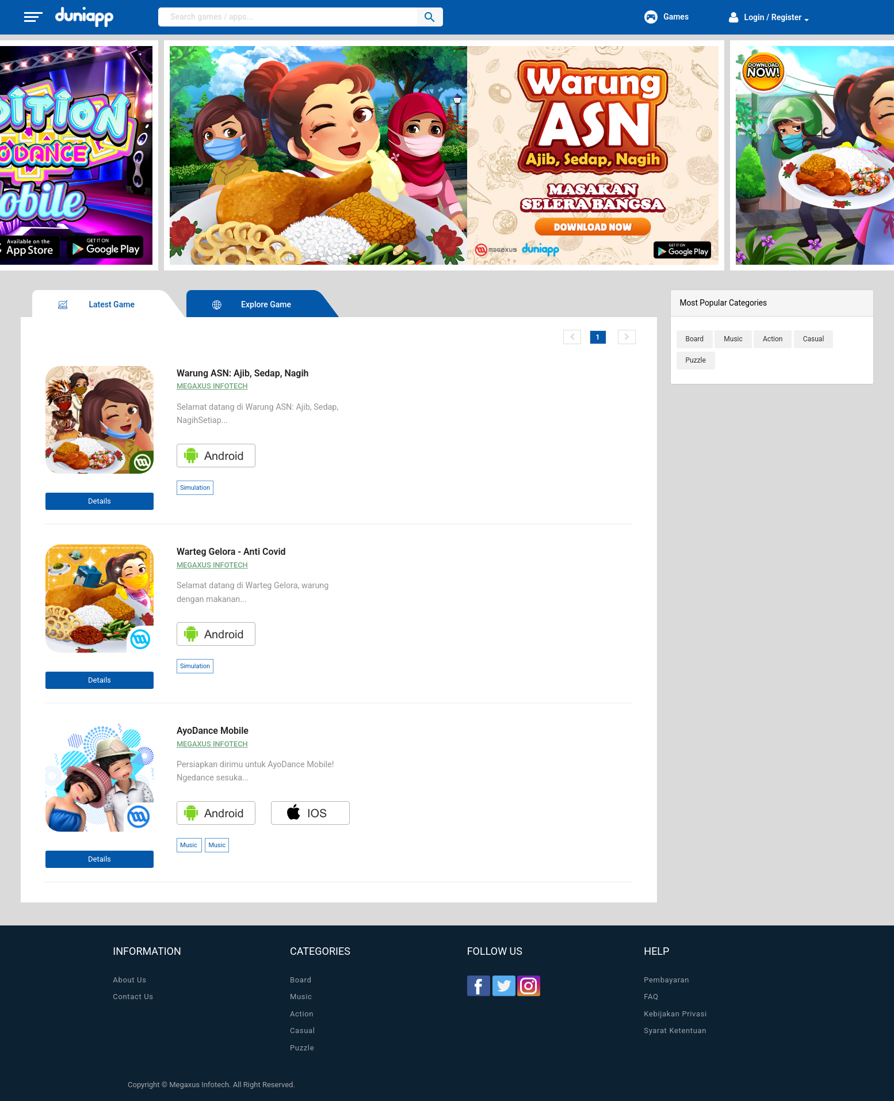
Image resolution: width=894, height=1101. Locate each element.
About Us (129, 980)
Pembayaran (666, 980)
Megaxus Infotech (212, 386)
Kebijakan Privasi (675, 1013)
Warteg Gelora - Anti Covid (231, 551)
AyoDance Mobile (213, 730)
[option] (447, 155)
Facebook (478, 985)
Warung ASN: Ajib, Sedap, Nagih (243, 373)
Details (99, 501)
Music (301, 996)
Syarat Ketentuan (675, 1030)
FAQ (651, 996)
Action (302, 1013)
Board (300, 980)
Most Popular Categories (723, 302)
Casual (302, 1030)
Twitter (503, 985)
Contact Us (133, 996)
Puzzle (302, 1047)
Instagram (528, 985)
